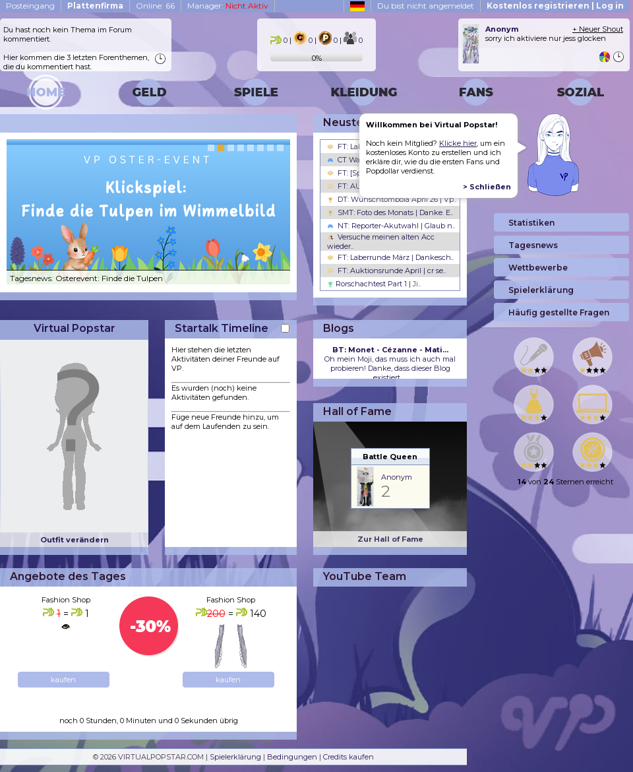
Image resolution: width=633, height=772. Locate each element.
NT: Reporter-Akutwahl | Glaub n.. (391, 225)
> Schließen (487, 186)
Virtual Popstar (74, 328)
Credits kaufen (348, 756)
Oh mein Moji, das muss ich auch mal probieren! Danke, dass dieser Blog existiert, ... (390, 363)
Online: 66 (155, 6)
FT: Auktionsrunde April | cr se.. (386, 270)
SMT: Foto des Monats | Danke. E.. (390, 212)
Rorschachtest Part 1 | (374, 283)
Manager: (227, 6)
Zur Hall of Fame (390, 539)
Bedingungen (292, 756)
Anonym (396, 477)
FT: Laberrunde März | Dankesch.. (390, 257)
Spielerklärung (235, 756)
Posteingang (30, 6)
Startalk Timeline (221, 328)
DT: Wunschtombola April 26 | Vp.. (391, 199)
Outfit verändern (74, 539)
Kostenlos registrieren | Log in (555, 6)
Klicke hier (458, 143)
